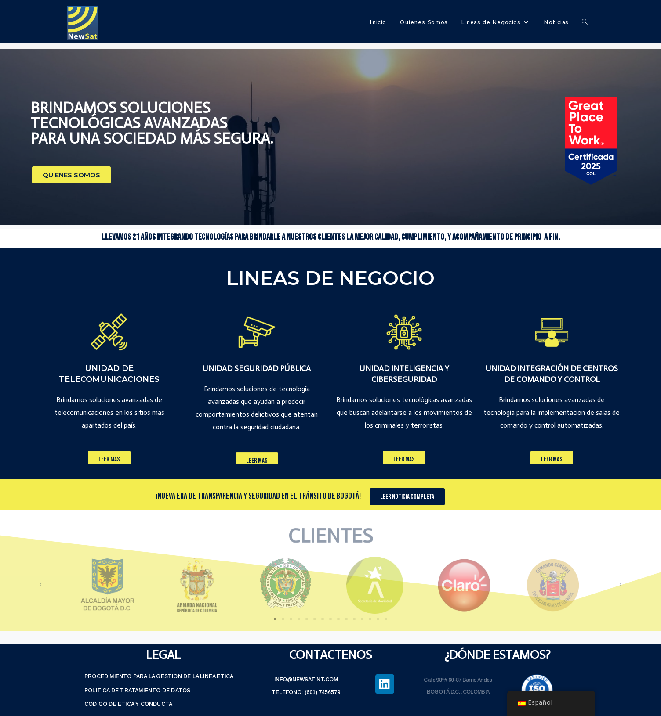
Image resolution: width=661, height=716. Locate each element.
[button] (71, 174)
